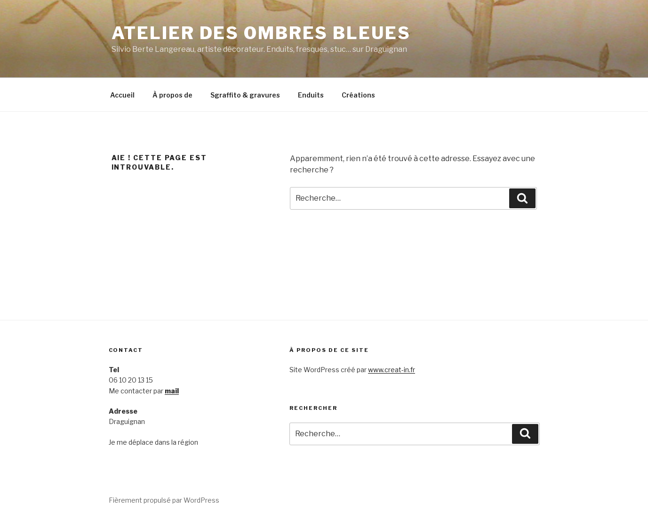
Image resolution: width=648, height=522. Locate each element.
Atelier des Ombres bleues (261, 33)
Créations (358, 95)
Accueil (122, 95)
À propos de (172, 95)
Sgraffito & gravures (245, 95)
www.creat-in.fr (391, 370)
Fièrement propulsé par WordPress (164, 500)
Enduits (311, 95)
